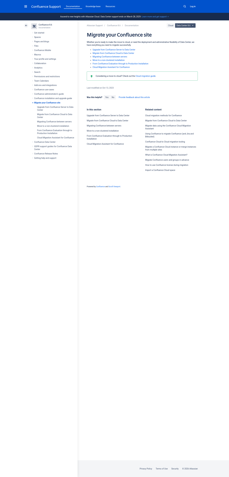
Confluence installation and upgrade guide (53, 98)
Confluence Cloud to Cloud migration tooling (165, 142)
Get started (39, 33)
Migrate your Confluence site (47, 103)
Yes (106, 97)
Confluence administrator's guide (49, 94)
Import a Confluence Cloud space (160, 170)
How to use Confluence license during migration (166, 165)
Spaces (37, 37)
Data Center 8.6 (186, 25)
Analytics (38, 68)
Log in (193, 6)
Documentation (73, 6)
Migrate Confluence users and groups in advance (167, 160)
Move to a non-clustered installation (53, 126)
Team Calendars (41, 81)
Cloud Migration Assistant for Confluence (55, 137)
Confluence (100, 187)
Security (175, 469)
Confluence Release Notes (46, 153)
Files (36, 46)
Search (184, 6)
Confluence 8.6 (45, 25)
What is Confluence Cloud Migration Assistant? (166, 155)
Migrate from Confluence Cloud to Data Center (113, 53)
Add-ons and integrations (45, 85)
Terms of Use (162, 469)
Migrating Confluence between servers (54, 121)
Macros (37, 54)
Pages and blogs (41, 41)
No (113, 97)
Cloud (170, 25)
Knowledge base (93, 6)
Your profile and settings (45, 59)
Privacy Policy (146, 469)
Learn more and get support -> (155, 16)
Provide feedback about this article (134, 97)
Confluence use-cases (44, 89)
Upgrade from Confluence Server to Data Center (114, 50)
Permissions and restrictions (47, 76)
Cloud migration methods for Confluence (163, 115)
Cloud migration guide (145, 76)
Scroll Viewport (114, 187)
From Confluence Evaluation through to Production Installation (120, 63)
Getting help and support (45, 158)
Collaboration (40, 63)
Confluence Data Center (44, 142)
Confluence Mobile (42, 50)
